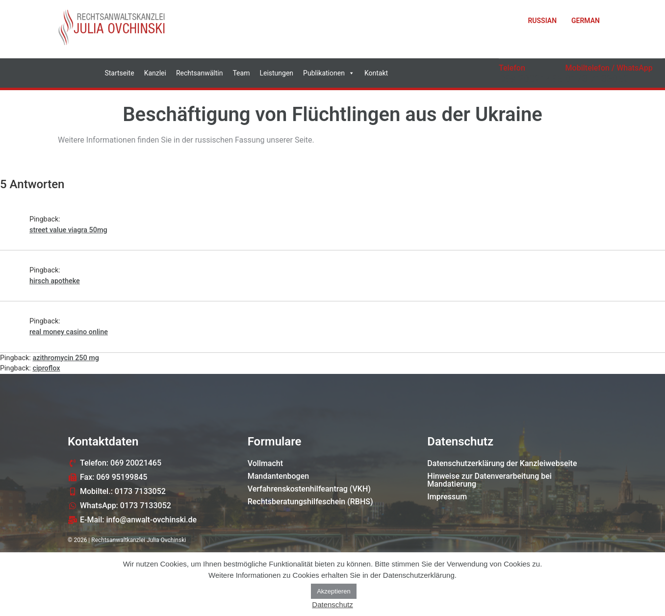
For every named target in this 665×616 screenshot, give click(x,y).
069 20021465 (531, 79)
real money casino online (68, 332)
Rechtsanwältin (199, 73)
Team (241, 73)
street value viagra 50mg (68, 230)
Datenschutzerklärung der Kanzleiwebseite (502, 463)
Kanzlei (155, 73)
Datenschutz (332, 604)
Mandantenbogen (278, 476)
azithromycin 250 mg (65, 358)
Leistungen (276, 73)
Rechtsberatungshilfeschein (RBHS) (310, 501)
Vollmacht (265, 463)
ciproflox (46, 368)
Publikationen (329, 73)
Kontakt (376, 73)
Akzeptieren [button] (334, 591)
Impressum (447, 496)
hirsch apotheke (54, 281)
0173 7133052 (597, 79)
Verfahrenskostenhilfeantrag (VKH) (309, 488)
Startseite (119, 73)
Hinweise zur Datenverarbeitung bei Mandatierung (489, 480)
